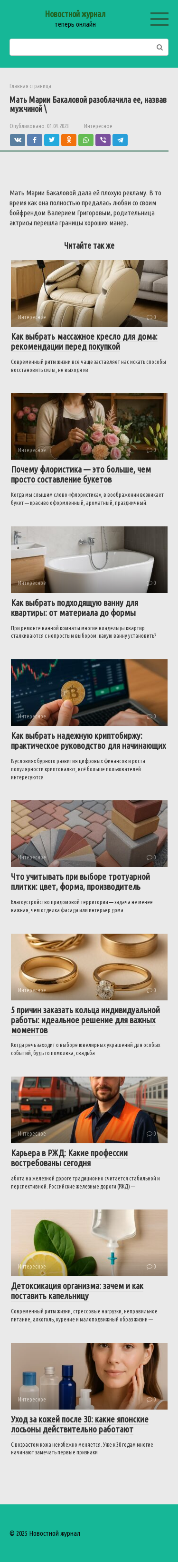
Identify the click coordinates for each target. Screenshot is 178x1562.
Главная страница (30, 86)
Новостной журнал (75, 14)
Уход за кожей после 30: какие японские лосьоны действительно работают (80, 1424)
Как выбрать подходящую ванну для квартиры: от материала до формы (74, 607)
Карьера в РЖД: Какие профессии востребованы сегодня (69, 1158)
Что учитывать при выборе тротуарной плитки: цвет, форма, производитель (80, 881)
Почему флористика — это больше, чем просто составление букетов (81, 474)
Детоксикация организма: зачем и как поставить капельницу (77, 1290)
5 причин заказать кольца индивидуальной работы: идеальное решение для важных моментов (85, 1020)
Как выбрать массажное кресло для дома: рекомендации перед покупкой (84, 341)
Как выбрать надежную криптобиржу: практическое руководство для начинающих (88, 740)
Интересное (98, 125)
